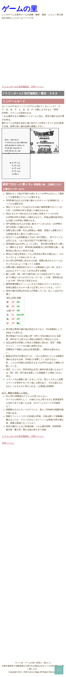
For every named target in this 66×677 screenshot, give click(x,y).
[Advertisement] (33, 52)
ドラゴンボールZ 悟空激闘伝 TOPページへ (23, 86)
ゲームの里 (19, 9)
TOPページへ (8, 443)
